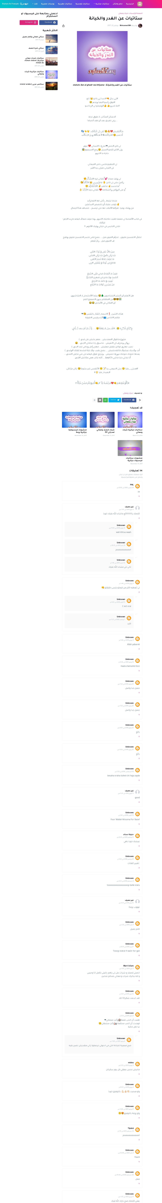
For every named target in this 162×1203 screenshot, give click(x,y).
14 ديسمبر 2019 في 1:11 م (126, 1131)
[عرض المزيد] (94, 400)
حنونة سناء (128, 835)
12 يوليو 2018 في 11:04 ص (117, 528)
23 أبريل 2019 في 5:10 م (117, 563)
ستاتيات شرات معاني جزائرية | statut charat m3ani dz (34, 60)
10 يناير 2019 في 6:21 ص (126, 903)
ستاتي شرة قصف (36, 48)
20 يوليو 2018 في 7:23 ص (126, 706)
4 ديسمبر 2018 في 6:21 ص (125, 881)
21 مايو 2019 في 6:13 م (127, 1016)
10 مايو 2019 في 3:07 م (127, 994)
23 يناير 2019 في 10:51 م (118, 545)
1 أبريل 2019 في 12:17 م (127, 947)
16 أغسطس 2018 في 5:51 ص (124, 772)
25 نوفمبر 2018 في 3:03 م (126, 859)
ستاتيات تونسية (83, 4)
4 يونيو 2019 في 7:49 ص (117, 1041)
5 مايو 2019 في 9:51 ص (126, 969)
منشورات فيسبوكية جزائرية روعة (77, 431)
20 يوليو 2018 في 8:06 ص (125, 750)
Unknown (121, 526)
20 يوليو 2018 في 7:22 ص (126, 684)
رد (139, 496)
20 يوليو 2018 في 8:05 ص (125, 728)
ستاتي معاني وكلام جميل (33, 37)
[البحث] (22, 4)
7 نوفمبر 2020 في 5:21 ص (117, 619)
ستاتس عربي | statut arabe (32, 84)
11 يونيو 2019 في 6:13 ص (126, 1065)
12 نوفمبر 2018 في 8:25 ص (125, 837)
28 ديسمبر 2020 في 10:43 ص (124, 1175)
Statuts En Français (10, 4)
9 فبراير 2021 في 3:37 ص (126, 1197)
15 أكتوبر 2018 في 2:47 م (126, 815)
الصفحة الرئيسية (136, 13)
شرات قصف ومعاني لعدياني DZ (106, 431)
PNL (132, 485)
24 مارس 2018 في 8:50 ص (125, 488)
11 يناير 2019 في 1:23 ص (126, 925)
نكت (36, 4)
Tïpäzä (131, 1129)
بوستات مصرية (47, 4)
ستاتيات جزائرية (102, 4)
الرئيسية (130, 4)
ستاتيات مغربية (65, 4)
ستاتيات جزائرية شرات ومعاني (132, 431)
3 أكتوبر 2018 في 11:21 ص (126, 793)
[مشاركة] (64, 26)
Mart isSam (128, 966)
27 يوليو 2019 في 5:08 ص (126, 1109)
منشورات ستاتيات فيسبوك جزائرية (134, 459)
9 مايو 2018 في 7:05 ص (126, 509)
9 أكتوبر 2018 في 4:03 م (117, 602)
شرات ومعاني (123, 13)
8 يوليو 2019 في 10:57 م (126, 1087)
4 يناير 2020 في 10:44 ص (126, 1153)
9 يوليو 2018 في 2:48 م (126, 583)
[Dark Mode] (26, 4)
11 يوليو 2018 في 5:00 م (126, 640)
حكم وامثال (118, 4)
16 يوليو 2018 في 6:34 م (126, 662)
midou (131, 1063)
